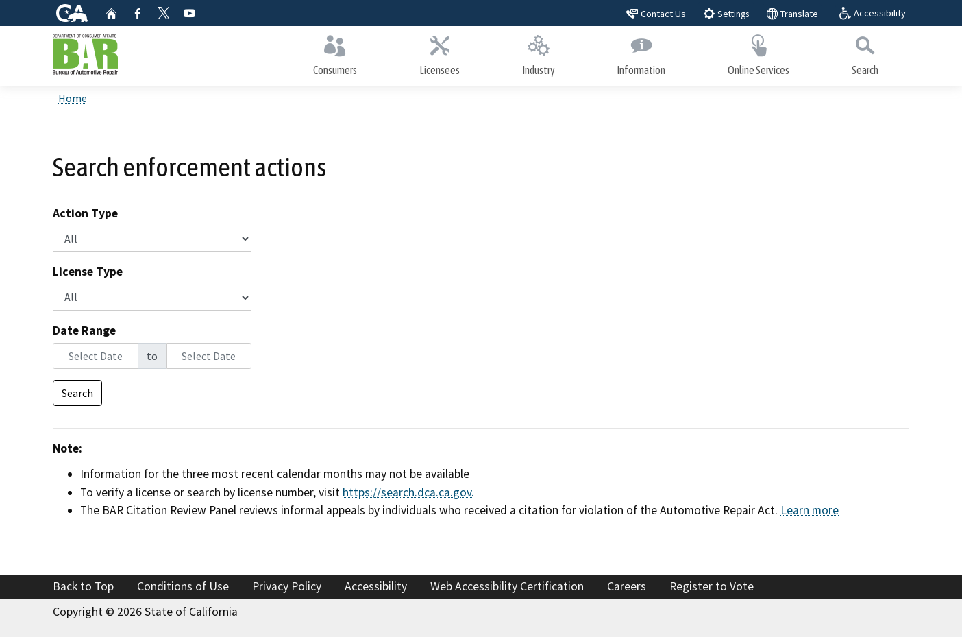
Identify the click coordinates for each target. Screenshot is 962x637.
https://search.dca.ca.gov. (408, 492)
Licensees (440, 53)
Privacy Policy (286, 586)
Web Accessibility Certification (507, 586)
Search (865, 53)
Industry (538, 53)
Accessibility (376, 586)
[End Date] (209, 356)
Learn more (809, 510)
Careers (626, 586)
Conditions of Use (183, 586)
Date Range (84, 330)
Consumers (335, 53)
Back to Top (83, 586)
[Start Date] (95, 356)
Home (72, 98)
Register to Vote (711, 586)
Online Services (758, 53)
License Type (88, 271)
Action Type (85, 213)
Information (641, 53)
